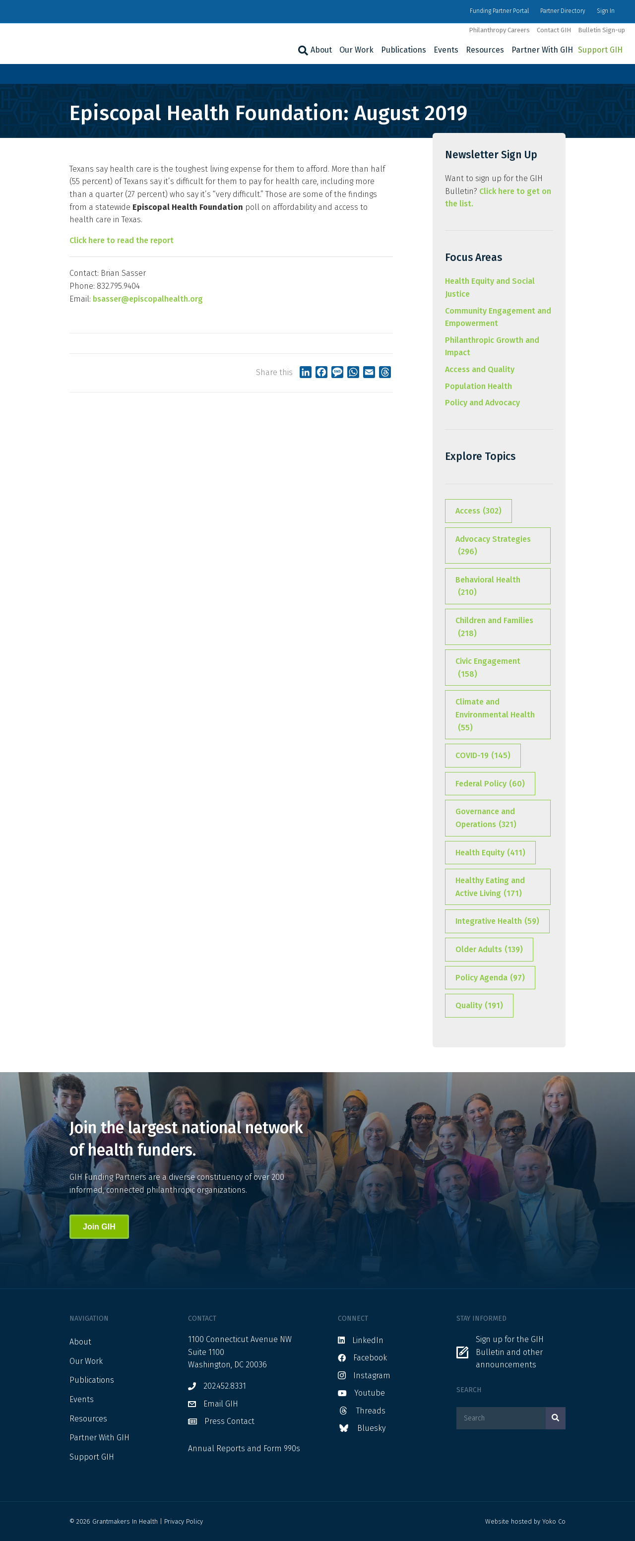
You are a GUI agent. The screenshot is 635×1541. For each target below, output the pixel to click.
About (321, 50)
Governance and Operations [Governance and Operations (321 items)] (485, 819)
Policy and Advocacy (482, 402)
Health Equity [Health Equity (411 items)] (490, 852)
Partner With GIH (542, 50)
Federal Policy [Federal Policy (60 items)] (490, 783)
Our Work (356, 50)
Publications (403, 50)
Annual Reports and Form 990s (244, 1448)
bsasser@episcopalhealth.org (148, 299)
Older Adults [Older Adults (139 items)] (489, 949)
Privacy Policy (183, 1521)
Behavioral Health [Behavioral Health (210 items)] (487, 587)
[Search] (302, 50)
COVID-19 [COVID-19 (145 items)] (482, 755)
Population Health (478, 386)
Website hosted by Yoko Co (525, 1521)
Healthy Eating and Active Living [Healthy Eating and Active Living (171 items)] (490, 887)
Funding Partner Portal (499, 10)
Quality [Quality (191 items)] (479, 1005)
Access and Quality (479, 369)
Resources (485, 50)
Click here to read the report (121, 240)
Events (446, 50)
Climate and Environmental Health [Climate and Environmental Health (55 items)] (495, 715)
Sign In (606, 10)
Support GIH (600, 50)
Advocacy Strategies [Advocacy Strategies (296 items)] (493, 546)
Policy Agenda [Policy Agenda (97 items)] (490, 977)
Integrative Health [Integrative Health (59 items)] (497, 921)
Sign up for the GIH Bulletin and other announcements (510, 1352)
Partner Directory (562, 10)
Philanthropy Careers (499, 30)
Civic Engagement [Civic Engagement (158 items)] (487, 668)
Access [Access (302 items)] (478, 511)
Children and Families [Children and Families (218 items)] (494, 628)
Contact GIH (554, 30)
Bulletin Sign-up (601, 30)
